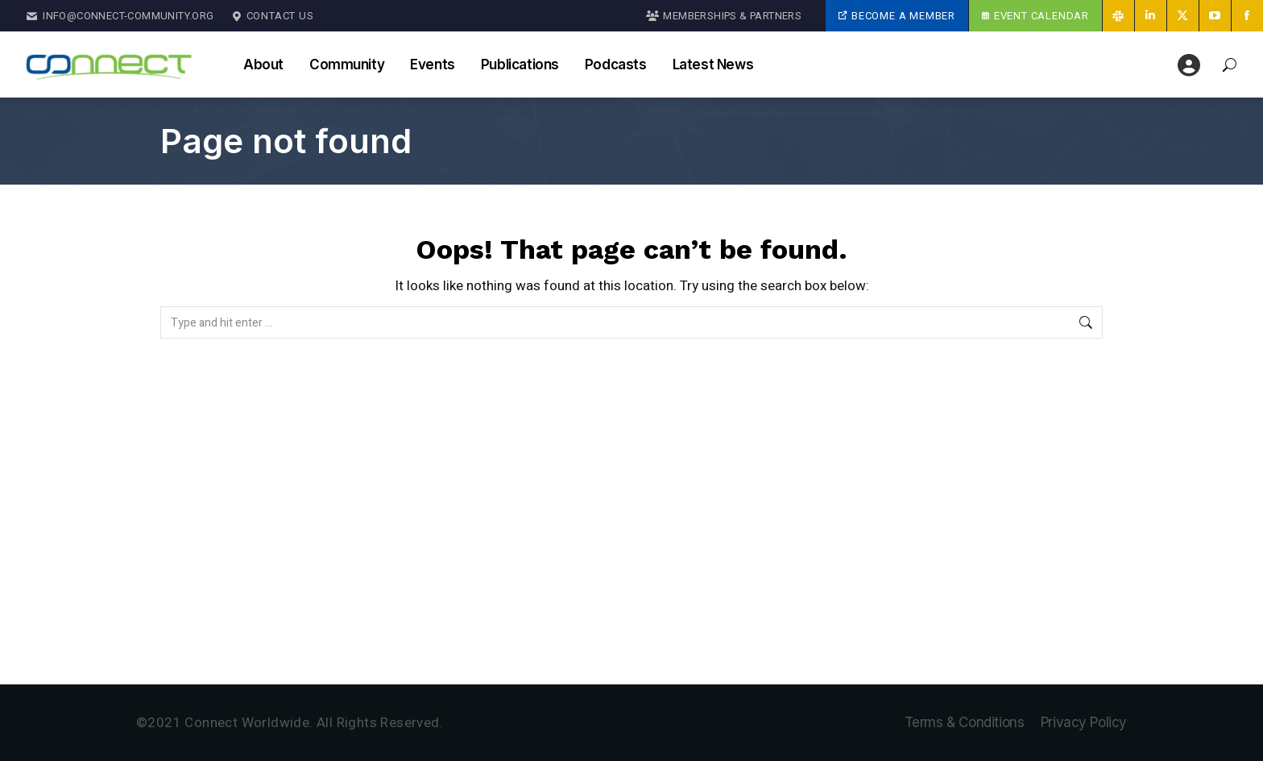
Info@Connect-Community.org (120, 16)
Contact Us (272, 16)
